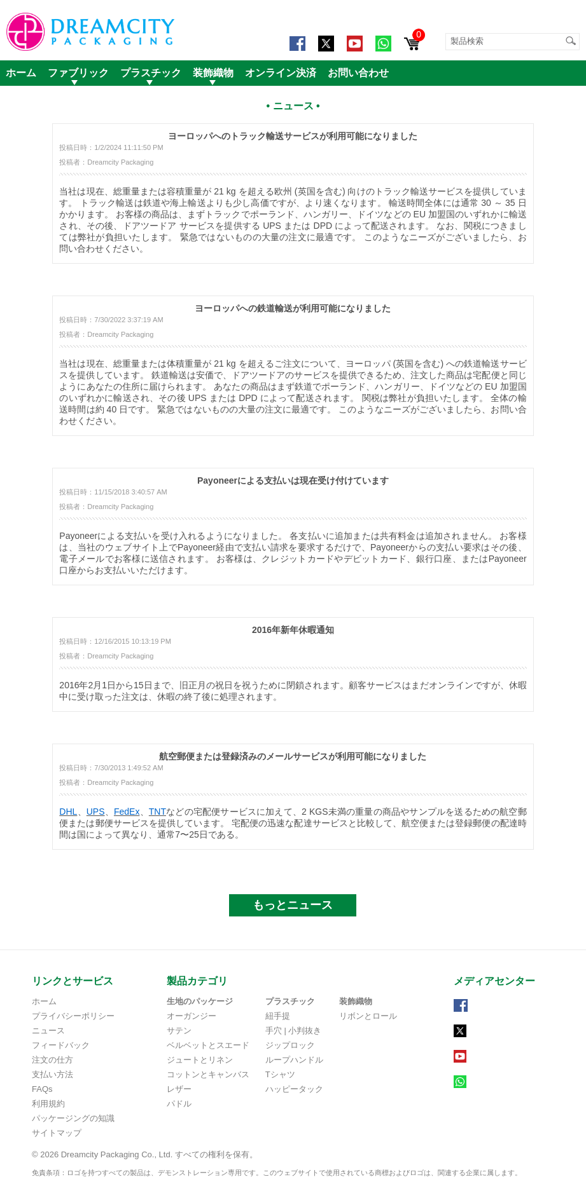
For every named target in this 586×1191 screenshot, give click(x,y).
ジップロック (290, 1045)
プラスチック (150, 72)
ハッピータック (294, 1089)
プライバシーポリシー (73, 1016)
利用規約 (48, 1103)
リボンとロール (368, 1016)
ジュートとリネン (200, 1060)
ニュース (48, 1030)
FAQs (42, 1089)
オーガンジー (191, 1016)
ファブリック (78, 72)
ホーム (21, 72)
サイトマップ (56, 1133)
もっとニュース (293, 905)
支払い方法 (52, 1074)
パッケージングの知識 (73, 1118)
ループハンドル (294, 1060)
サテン (179, 1030)
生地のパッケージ (200, 1001)
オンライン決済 (280, 72)
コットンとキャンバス (208, 1074)
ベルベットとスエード (208, 1045)
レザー (179, 1089)
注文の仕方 (52, 1060)
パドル (179, 1103)
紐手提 (277, 1016)
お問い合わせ (358, 72)
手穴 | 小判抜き (293, 1030)
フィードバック (61, 1045)
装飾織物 (213, 72)
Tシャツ (280, 1074)
